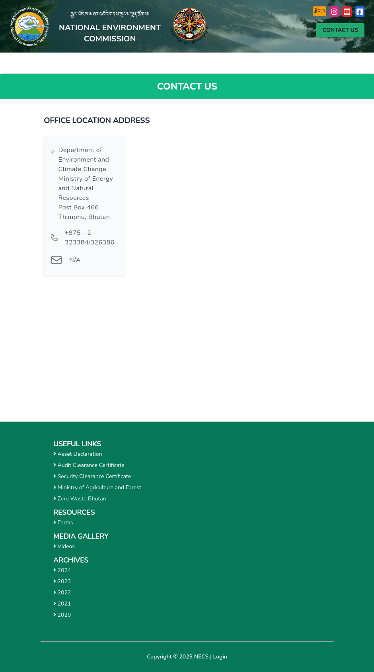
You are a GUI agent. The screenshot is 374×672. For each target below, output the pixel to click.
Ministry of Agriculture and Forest (97, 487)
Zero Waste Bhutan (79, 498)
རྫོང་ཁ (319, 11)
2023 (62, 581)
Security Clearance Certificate (92, 476)
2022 (62, 592)
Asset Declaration (77, 454)
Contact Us (340, 30)
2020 (62, 615)
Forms (63, 522)
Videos (64, 546)
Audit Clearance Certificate (89, 465)
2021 (62, 604)
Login (220, 656)
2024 (62, 570)
